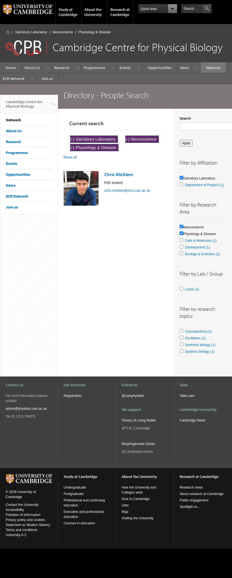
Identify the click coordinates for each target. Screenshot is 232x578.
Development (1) (197, 247)
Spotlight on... (190, 507)
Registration (73, 396)
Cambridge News (192, 420)
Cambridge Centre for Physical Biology (24, 106)
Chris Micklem (118, 174)
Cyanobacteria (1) (198, 331)
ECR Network (13, 78)
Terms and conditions (21, 530)
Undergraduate (75, 487)
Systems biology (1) (199, 352)
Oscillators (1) (195, 338)
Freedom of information (23, 515)
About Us (32, 67)
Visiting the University (138, 518)
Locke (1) (192, 289)
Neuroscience (62, 32)
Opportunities (159, 67)
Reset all (70, 157)
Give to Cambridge (136, 499)
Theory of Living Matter (139, 420)
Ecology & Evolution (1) (202, 254)
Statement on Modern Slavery (28, 525)
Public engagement (194, 500)
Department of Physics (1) (204, 185)
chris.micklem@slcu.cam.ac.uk (127, 191)
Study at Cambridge (68, 12)
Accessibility (15, 510)
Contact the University (22, 505)
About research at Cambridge (202, 494)
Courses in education (79, 523)
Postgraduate (73, 494)
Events (125, 67)
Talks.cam (187, 396)
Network (213, 67)
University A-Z (16, 535)
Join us (47, 78)
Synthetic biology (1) (200, 345)
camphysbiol (134, 396)
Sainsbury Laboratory (31, 32)
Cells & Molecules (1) (201, 241)
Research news (191, 487)
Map (125, 512)
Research (61, 67)
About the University (93, 12)
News (184, 67)
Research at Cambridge (120, 12)
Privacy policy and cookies (25, 520)
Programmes (94, 67)
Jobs (125, 505)
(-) (73, 139)
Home (8, 32)
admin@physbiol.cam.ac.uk (26, 409)
